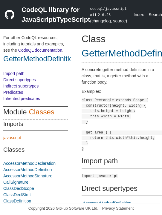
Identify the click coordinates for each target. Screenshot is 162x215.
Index (139, 14)
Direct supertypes (19, 79)
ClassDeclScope (18, 188)
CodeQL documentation (40, 50)
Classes (41, 112)
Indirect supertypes (21, 86)
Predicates (13, 92)
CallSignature (15, 182)
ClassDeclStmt (17, 194)
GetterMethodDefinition (40, 59)
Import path (14, 73)
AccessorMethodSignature (27, 175)
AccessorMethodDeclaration (29, 163)
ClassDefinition (17, 201)
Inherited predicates (21, 98)
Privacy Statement (118, 208)
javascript (12, 137)
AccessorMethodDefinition (27, 169)
